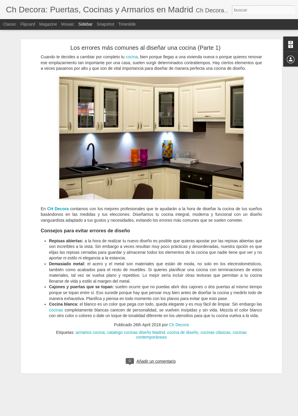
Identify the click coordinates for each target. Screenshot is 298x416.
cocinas (56, 289)
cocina (131, 36)
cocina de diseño (182, 312)
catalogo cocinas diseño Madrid (136, 312)
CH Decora (58, 188)
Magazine (48, 24)
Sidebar (85, 24)
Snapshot (105, 24)
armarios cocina (90, 312)
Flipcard (27, 24)
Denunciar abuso (191, 413)
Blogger (171, 413)
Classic (9, 24)
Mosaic (67, 24)
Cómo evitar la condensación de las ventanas (50, 407)
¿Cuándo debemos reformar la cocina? (45, 394)
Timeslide (127, 24)
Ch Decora (179, 304)
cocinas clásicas (215, 312)
